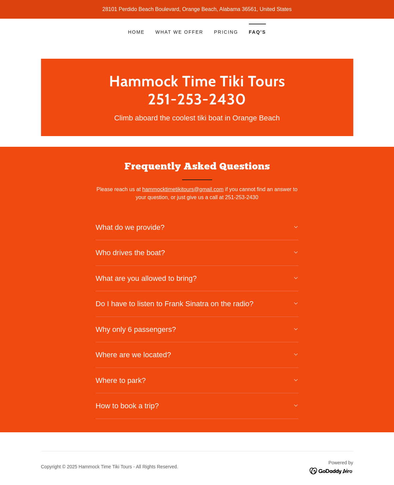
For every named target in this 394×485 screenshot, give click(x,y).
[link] (197, 102)
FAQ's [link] (257, 32)
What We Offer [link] (179, 32)
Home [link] (136, 32)
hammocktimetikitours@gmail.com (183, 189)
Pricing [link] (226, 32)
